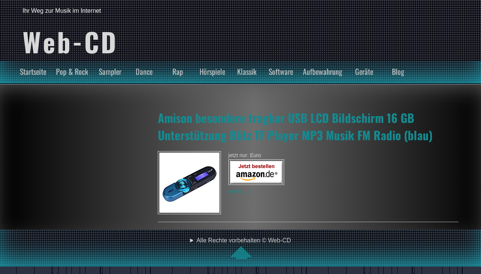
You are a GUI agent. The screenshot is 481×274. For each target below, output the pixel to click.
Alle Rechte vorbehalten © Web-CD (244, 248)
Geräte (364, 71)
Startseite (33, 71)
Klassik (247, 71)
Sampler (110, 71)
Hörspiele (212, 71)
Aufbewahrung (322, 71)
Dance (144, 71)
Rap (177, 71)
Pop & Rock (72, 71)
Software (281, 71)
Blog (398, 71)
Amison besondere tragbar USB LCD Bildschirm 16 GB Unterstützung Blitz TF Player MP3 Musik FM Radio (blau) (295, 126)
